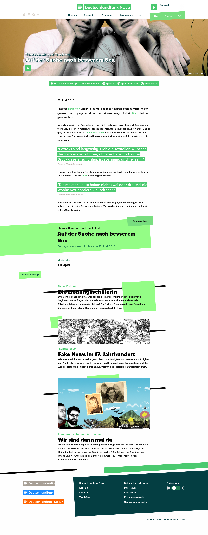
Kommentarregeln (134, 497)
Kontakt (83, 487)
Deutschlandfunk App (64, 83)
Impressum (130, 487)
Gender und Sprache (135, 501)
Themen (72, 15)
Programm (107, 15)
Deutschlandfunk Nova (92, 483)
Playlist (168, 16)
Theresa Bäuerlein (95, 132)
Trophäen (84, 497)
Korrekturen (130, 492)
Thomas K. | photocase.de (196, 73)
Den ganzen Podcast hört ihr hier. (103, 307)
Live (156, 16)
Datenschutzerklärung (136, 483)
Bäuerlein (74, 108)
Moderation (126, 15)
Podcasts (89, 15)
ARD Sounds (90, 83)
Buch (135, 113)
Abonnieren (149, 83)
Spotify (108, 83)
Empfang (84, 492)
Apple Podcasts (127, 83)
